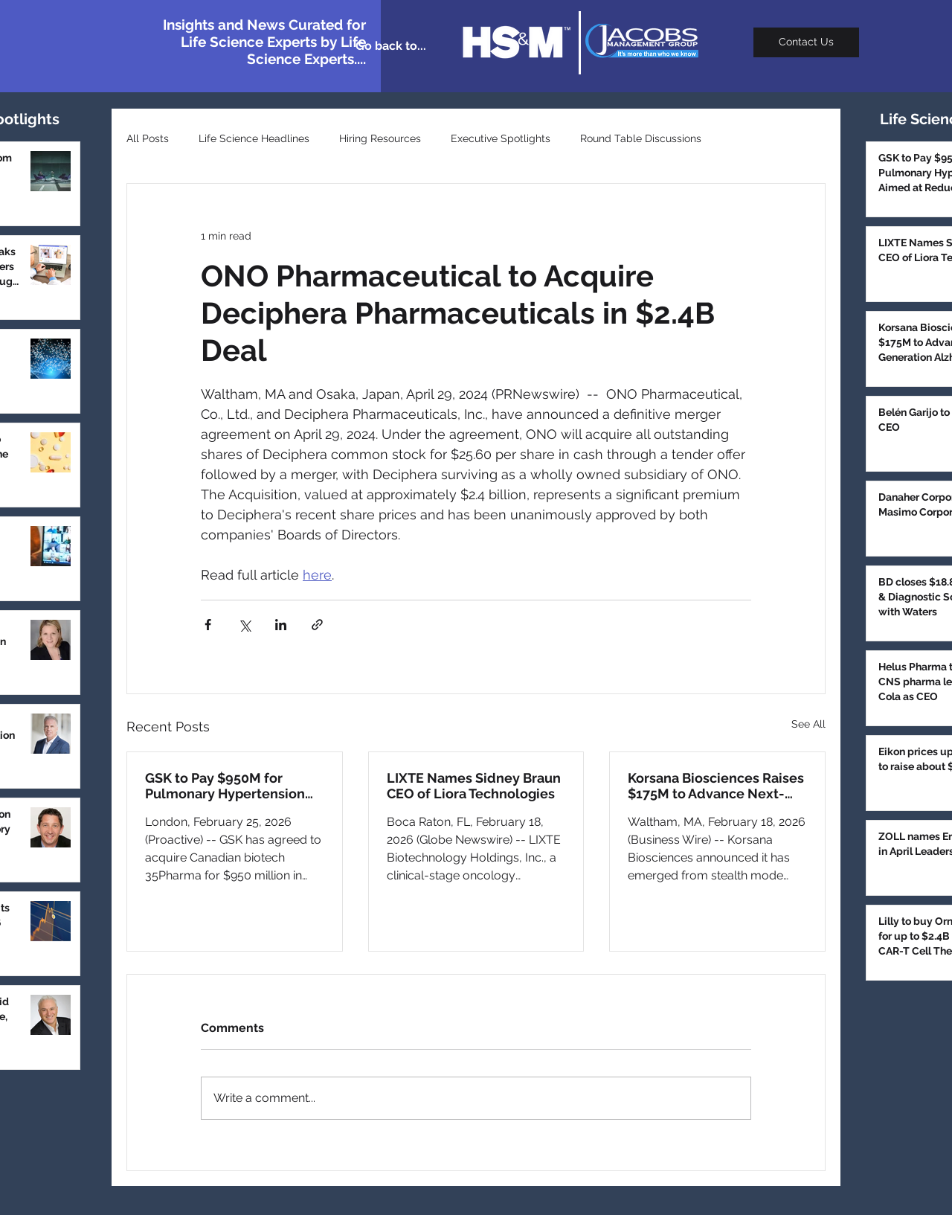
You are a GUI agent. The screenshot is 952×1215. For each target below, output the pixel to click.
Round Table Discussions (640, 138)
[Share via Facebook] (208, 625)
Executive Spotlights (500, 138)
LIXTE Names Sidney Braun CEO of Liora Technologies (474, 785)
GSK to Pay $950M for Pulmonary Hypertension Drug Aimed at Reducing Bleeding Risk (225, 785)
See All (808, 724)
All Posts (147, 138)
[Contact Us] (806, 42)
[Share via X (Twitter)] (244, 625)
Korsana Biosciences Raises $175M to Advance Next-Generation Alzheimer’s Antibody (716, 785)
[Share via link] (317, 625)
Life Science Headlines (254, 138)
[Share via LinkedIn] (281, 625)
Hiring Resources (380, 138)
